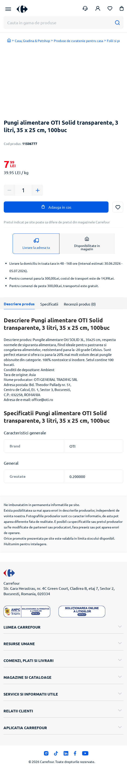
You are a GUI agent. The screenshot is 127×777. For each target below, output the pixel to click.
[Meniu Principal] (8, 9)
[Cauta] (117, 22)
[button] (121, 9)
